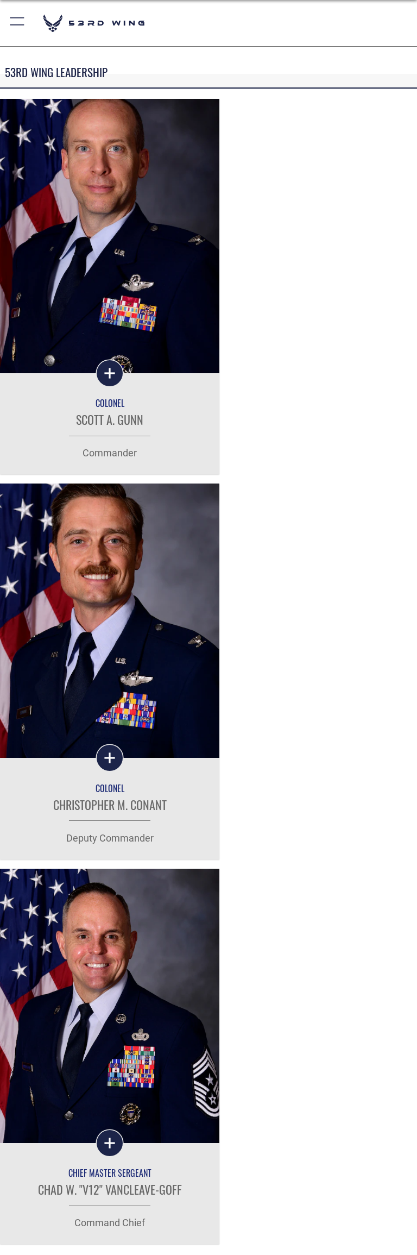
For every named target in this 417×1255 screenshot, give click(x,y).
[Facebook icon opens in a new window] (193, 1211)
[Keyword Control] (55, 898)
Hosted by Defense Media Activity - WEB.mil (208, 1241)
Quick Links (44, 1030)
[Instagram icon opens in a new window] (224, 1211)
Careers (36, 1061)
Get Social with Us (208, 1114)
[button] (17, 23)
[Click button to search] (285, 898)
